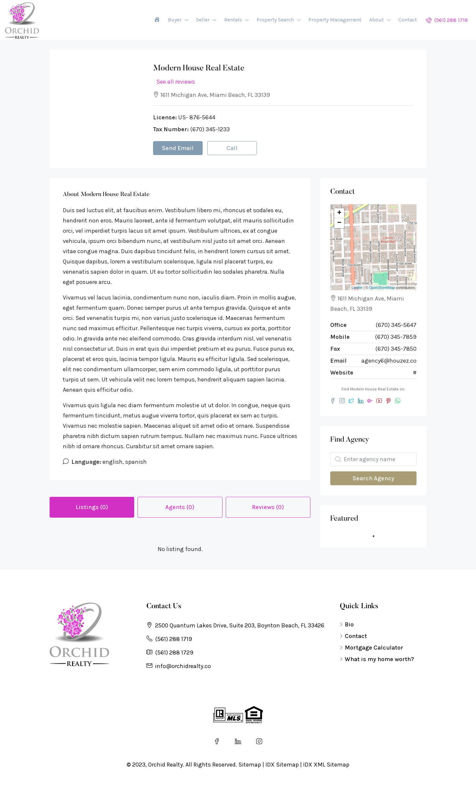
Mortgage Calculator (374, 647)
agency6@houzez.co (388, 360)
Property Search (275, 20)
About (376, 20)
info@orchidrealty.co (183, 666)
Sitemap (249, 764)
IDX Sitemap (282, 764)
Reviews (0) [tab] (268, 507)
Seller (203, 20)
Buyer (174, 20)
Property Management (334, 20)
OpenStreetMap (382, 288)
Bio (349, 624)
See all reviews (175, 81)
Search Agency (373, 478)
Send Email (178, 148)
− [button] (339, 223)
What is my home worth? (379, 659)
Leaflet (357, 288)
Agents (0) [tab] (179, 507)
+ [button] (339, 213)
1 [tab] (377, 536)
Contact (407, 20)
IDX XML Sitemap (326, 764)
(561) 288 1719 (447, 20)
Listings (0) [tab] (92, 507)
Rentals (233, 20)
